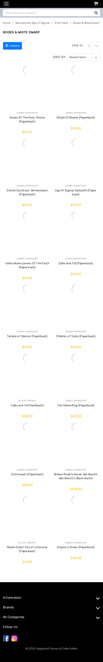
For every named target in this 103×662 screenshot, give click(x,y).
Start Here (61, 23)
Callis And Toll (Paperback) (76, 263)
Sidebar (12, 45)
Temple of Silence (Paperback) (27, 336)
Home (6, 23)
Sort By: (59, 57)
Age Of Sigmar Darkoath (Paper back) (75, 192)
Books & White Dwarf (86, 23)
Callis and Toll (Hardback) (27, 405)
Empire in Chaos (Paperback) (76, 547)
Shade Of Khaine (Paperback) (76, 117)
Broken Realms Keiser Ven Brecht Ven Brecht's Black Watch (76, 476)
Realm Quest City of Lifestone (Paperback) (27, 549)
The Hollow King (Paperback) (76, 405)
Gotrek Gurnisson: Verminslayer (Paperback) (27, 192)
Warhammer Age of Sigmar (32, 23)
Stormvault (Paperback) (27, 474)
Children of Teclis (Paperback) (76, 336)
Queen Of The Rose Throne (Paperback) (27, 119)
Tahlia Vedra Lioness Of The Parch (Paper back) (27, 265)
